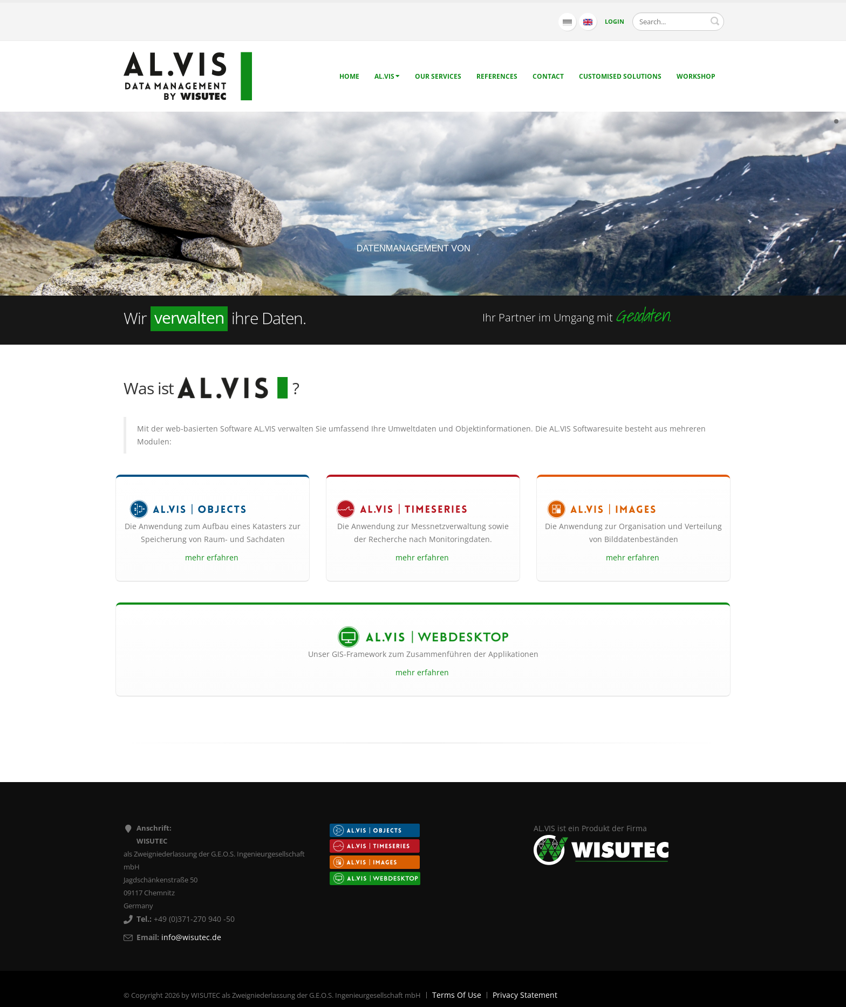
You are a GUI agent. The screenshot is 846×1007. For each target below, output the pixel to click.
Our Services (438, 76)
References (496, 76)
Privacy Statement (525, 995)
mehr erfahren (213, 557)
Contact (548, 76)
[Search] (678, 21)
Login (614, 21)
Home (349, 76)
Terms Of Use (456, 995)
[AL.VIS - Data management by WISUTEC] (188, 75)
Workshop (696, 76)
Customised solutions (620, 76)
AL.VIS (387, 76)
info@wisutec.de (191, 937)
